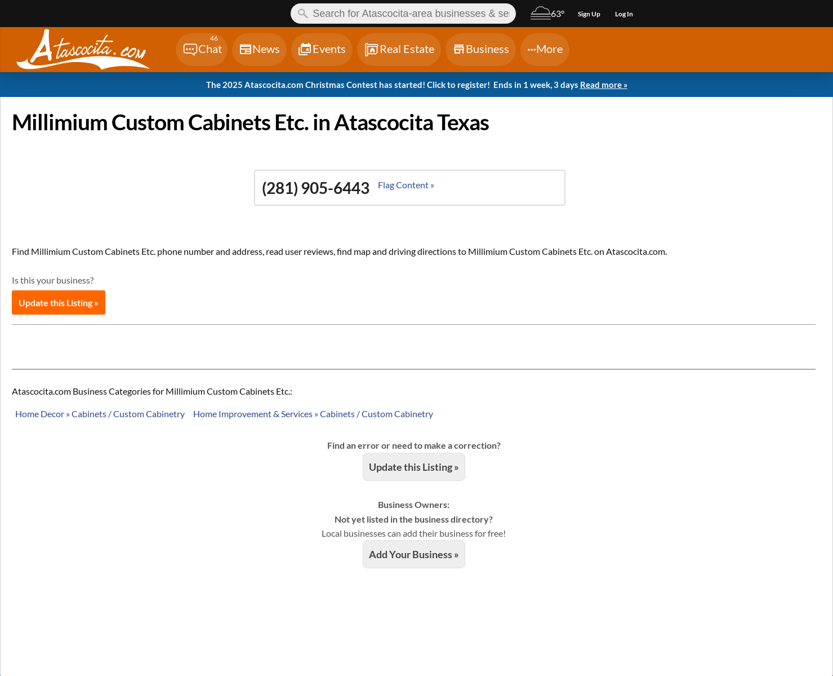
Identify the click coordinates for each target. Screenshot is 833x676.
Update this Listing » (59, 302)
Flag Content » (406, 184)
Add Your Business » (414, 554)
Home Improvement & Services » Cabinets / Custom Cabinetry (313, 413)
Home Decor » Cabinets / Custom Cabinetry (100, 413)
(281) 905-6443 (315, 187)
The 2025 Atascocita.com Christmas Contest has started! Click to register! (416, 85)
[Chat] (202, 49)
